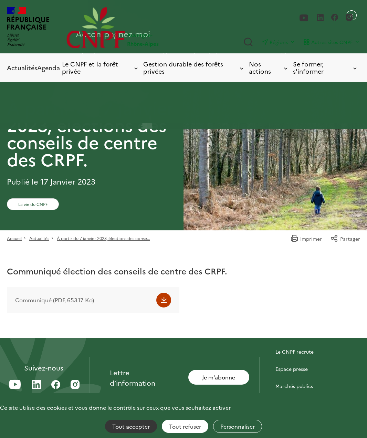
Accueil (14, 238)
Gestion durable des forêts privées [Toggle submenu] (193, 67)
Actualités (22, 67)
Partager (345, 238)
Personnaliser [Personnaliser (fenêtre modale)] (237, 426)
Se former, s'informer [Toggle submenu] (325, 67)
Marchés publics (294, 386)
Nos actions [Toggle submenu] (269, 67)
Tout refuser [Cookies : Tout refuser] (185, 426)
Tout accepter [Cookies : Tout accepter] (131, 426)
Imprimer (306, 238)
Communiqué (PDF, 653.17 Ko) (54, 300)
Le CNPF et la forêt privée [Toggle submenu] (100, 67)
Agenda (48, 67)
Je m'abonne (218, 377)
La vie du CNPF (33, 204)
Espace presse (291, 368)
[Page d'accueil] (125, 27)
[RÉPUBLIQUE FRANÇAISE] (28, 27)
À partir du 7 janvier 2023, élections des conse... (103, 238)
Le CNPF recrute (294, 351)
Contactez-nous (294, 334)
